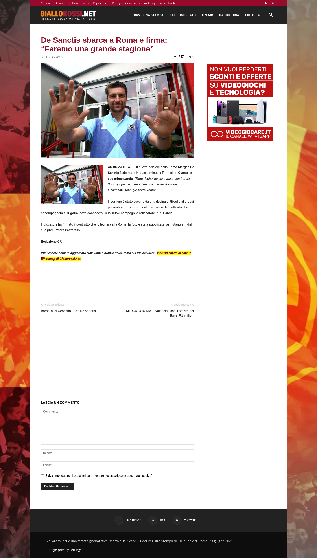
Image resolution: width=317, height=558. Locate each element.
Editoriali (253, 15)
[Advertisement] (117, 360)
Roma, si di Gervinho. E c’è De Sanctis (68, 311)
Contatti (60, 3)
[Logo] (68, 15)
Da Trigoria (229, 15)
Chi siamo (46, 3)
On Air (207, 15)
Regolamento (100, 3)
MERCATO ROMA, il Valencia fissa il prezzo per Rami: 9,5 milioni (160, 313)
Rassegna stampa (148, 15)
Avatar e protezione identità (159, 3)
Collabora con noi (79, 3)
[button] (270, 15)
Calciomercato (183, 15)
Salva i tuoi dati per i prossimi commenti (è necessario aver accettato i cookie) (99, 475)
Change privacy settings (63, 549)
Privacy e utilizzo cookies (126, 3)
